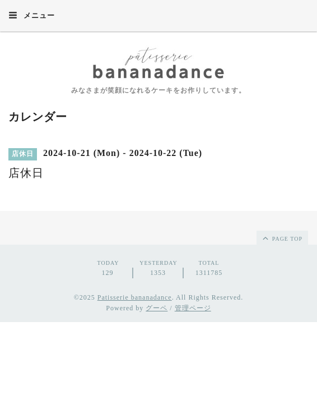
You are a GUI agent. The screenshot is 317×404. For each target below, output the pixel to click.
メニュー (31, 15)
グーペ (156, 308)
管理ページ (193, 308)
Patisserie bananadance (134, 297)
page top (281, 237)
